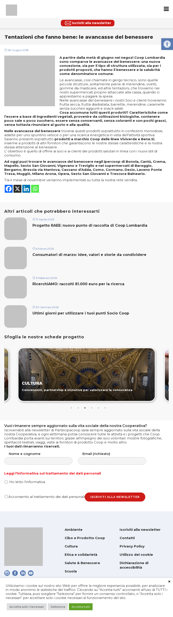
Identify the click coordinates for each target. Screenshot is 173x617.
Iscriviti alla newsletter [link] (140, 529)
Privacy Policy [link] (132, 546)
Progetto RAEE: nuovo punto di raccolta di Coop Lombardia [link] (90, 225)
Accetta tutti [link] (81, 606)
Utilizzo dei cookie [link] (136, 554)
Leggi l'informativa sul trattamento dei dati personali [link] (52, 473)
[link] (167, 44)
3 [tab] (85, 408)
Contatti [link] (127, 538)
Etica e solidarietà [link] (81, 554)
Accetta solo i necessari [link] (26, 606)
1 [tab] (71, 408)
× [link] (169, 581)
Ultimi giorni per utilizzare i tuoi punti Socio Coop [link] (80, 313)
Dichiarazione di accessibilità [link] (134, 565)
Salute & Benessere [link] (82, 563)
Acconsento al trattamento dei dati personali (45, 497)
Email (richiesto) (116, 458)
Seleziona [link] (57, 606)
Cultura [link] (71, 546)
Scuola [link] (71, 571)
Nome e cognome (43, 458)
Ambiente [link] (73, 529)
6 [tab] (105, 408)
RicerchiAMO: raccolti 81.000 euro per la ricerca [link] (78, 284)
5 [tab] (98, 408)
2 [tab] (78, 408)
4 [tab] (91, 408)
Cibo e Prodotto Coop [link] (85, 538)
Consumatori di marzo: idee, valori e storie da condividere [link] (89, 255)
